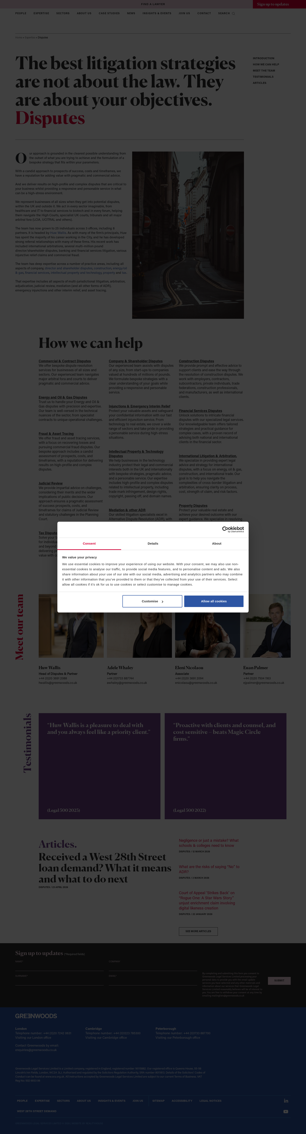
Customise (152, 601)
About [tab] (216, 543)
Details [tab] (153, 543)
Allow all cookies (214, 601)
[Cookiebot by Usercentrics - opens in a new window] (225, 529)
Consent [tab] (89, 543)
